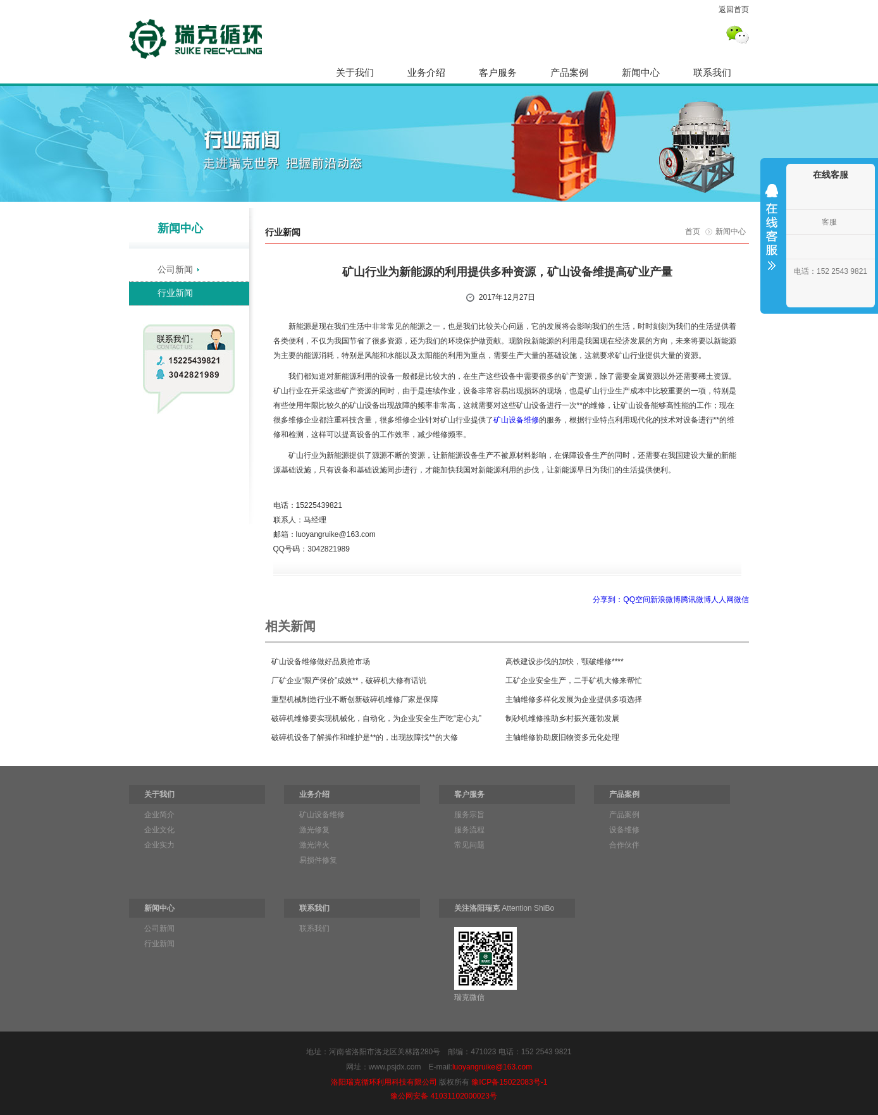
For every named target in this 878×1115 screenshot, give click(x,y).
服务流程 (469, 829)
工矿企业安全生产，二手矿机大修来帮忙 (573, 680)
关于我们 (355, 72)
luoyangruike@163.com (492, 1067)
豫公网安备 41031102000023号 (443, 1096)
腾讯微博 (696, 599)
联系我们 (712, 72)
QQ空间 (636, 599)
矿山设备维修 (516, 420)
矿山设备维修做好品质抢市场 (320, 661)
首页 (692, 231)
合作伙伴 (624, 845)
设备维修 (624, 829)
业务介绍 (426, 72)
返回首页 (734, 9)
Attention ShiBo (504, 908)
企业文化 (159, 829)
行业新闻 (175, 293)
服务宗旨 (469, 814)
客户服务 (498, 72)
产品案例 (569, 72)
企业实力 (159, 845)
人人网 (722, 599)
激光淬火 (314, 845)
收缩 (771, 235)
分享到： (608, 599)
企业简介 (159, 814)
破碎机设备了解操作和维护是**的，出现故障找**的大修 (364, 737)
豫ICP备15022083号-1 (509, 1082)
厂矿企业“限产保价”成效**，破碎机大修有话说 (348, 680)
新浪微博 (665, 599)
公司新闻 (175, 269)
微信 (741, 599)
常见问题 (469, 845)
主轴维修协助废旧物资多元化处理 (562, 737)
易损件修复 (318, 860)
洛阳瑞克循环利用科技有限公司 (384, 1082)
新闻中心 (641, 72)
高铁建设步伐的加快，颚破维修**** (564, 661)
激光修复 (314, 829)
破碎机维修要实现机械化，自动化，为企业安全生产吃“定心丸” (376, 718)
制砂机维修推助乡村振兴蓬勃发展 (562, 718)
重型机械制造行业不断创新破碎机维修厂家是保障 (354, 699)
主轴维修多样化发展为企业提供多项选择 (573, 699)
